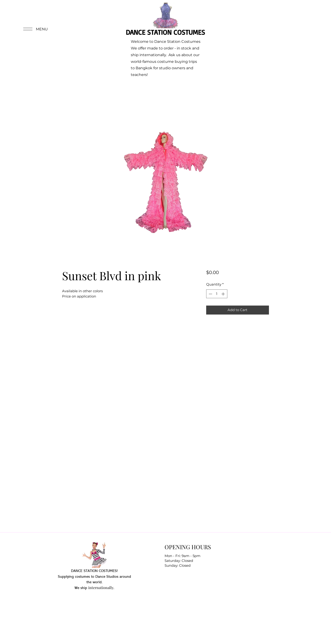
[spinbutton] (216, 294)
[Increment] (223, 294)
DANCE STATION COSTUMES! (94, 571)
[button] (35, 29)
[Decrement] (210, 294)
